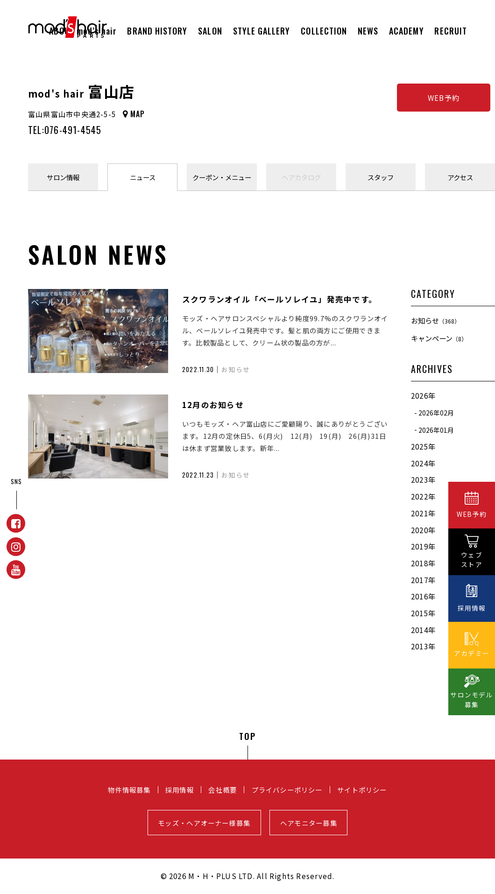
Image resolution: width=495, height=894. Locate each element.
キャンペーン (439, 338)
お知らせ (435, 320)
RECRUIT (450, 31)
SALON (210, 31)
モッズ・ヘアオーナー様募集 (204, 823)
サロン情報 (63, 177)
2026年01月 (436, 429)
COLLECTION (324, 31)
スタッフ (381, 177)
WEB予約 (444, 97)
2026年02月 (436, 412)
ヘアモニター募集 (308, 823)
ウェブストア (471, 559)
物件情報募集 (129, 790)
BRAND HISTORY (157, 31)
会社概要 (222, 790)
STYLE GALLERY (261, 31)
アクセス (460, 177)
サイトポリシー (362, 790)
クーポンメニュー (221, 177)
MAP (137, 114)
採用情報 (179, 790)
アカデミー (471, 653)
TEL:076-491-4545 (64, 130)
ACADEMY (406, 31)
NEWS (368, 31)
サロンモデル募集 (471, 699)
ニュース (143, 177)
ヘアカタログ (301, 177)
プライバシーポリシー (287, 790)
